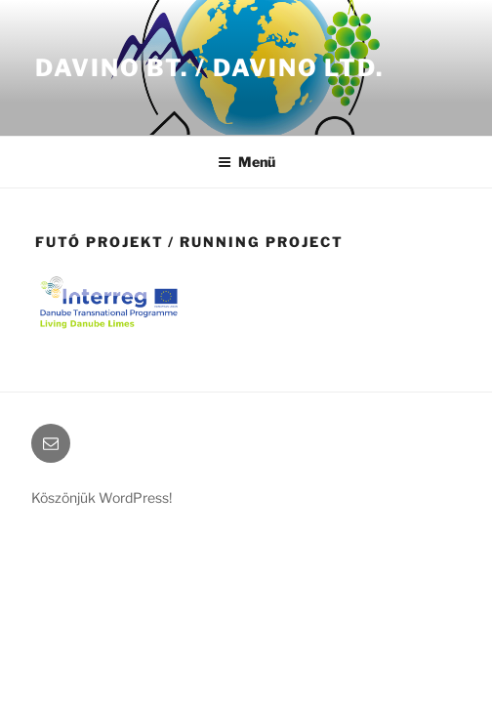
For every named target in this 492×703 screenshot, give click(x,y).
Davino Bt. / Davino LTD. (209, 68)
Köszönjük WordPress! (101, 497)
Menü (246, 161)
